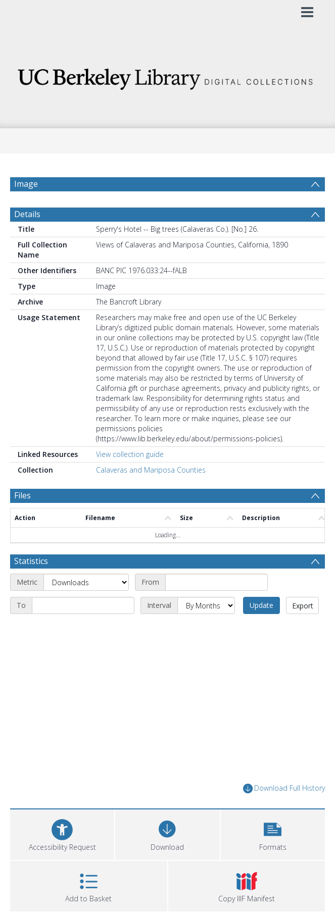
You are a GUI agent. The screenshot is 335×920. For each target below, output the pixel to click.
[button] (273, 833)
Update (261, 605)
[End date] (83, 605)
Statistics (31, 561)
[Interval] (206, 605)
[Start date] (216, 582)
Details (27, 214)
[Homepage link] (167, 76)
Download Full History (284, 788)
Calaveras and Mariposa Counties (151, 470)
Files (22, 495)
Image (26, 183)
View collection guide (130, 454)
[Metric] (86, 582)
